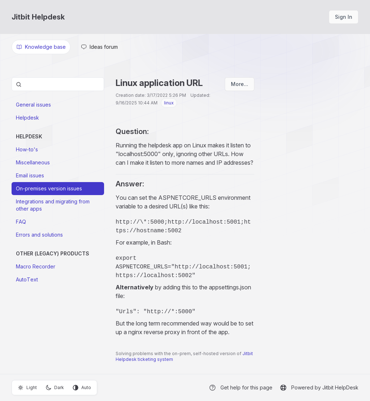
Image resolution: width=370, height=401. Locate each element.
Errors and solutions (39, 235)
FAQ (21, 222)
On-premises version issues (49, 188)
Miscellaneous (33, 162)
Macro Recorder (35, 266)
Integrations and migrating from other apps (53, 205)
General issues (33, 105)
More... (239, 84)
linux (169, 102)
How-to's (27, 149)
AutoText (27, 279)
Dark (55, 388)
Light (27, 388)
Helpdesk (27, 118)
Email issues (30, 175)
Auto (82, 388)
